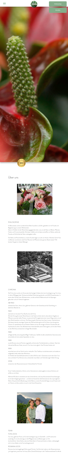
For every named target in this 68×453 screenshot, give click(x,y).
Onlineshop (57, 4)
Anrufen (57, 10)
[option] (34, 83)
